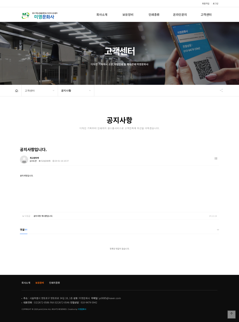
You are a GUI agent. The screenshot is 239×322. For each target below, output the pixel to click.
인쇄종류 (154, 14)
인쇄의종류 (54, 282)
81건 (33, 160)
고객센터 (206, 14)
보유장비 (127, 14)
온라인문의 (180, 14)
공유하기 (219, 90)
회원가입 (205, 3)
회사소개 (101, 14)
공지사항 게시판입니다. (43, 215)
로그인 (215, 3)
